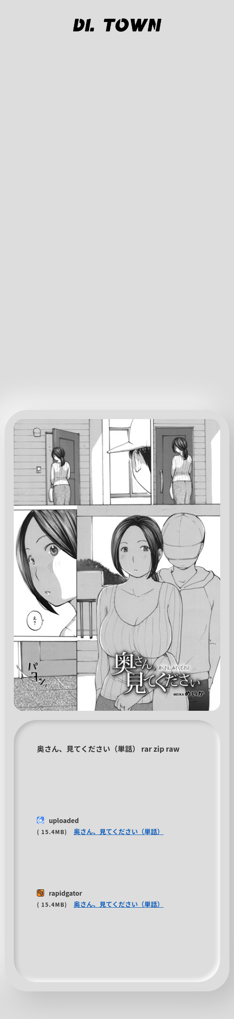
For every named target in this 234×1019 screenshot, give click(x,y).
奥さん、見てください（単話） (119, 831)
